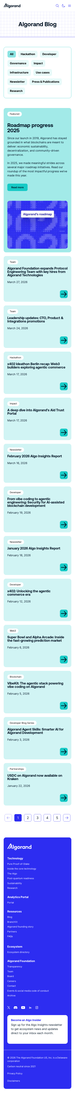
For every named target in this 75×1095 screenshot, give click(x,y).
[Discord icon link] (15, 1007)
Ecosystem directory (18, 952)
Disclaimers (13, 1080)
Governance (18, 63)
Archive (11, 995)
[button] (8, 817)
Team (10, 971)
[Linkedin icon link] (30, 1007)
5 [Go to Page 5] (57, 818)
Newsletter (17, 81)
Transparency (14, 966)
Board (10, 976)
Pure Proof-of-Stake (18, 863)
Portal (10, 902)
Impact (38, 63)
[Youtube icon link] (23, 1007)
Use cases (43, 72)
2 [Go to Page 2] (28, 818)
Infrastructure (19, 72)
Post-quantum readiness (20, 878)
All (11, 54)
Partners (12, 931)
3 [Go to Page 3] (37, 818)
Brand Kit (12, 921)
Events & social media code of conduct (28, 990)
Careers (11, 981)
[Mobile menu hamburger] (69, 6)
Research (16, 91)
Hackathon (28, 54)
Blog (9, 917)
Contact (11, 985)
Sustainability (14, 883)
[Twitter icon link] (8, 1007)
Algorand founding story (20, 926)
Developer (49, 54)
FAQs (10, 936)
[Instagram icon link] (36, 1007)
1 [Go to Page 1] (18, 818)
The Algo (12, 873)
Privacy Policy (14, 1073)
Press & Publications (45, 81)
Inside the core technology (21, 868)
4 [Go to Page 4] (47, 818)
